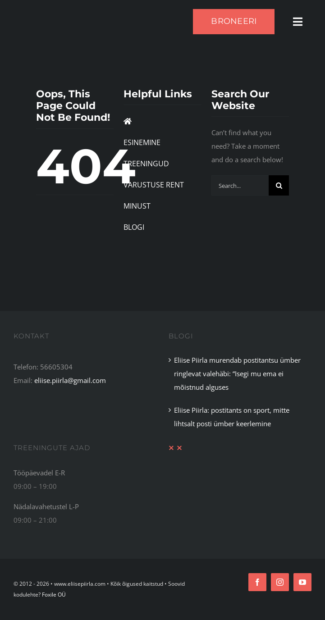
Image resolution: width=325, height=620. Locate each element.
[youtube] (302, 582)
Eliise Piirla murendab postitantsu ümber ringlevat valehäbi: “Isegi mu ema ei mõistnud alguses (237, 374)
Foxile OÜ (54, 594)
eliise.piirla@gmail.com (70, 380)
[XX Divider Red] (175, 448)
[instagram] (280, 582)
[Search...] (240, 185)
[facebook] (257, 582)
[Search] (279, 185)
